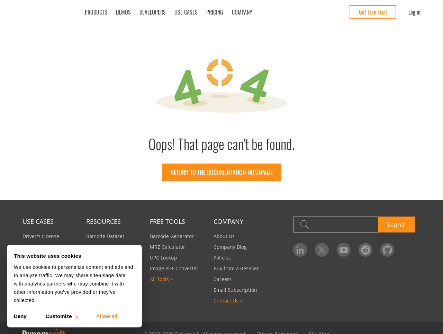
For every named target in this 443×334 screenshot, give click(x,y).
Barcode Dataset (105, 236)
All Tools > (161, 279)
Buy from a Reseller (236, 268)
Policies (222, 257)
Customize (61, 316)
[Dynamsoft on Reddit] (365, 250)
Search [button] (397, 224)
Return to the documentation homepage (222, 172)
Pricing (214, 12)
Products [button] (96, 12)
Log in (414, 12)
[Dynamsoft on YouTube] (344, 250)
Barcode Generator (172, 236)
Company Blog (230, 247)
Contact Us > (228, 300)
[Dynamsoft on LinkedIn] (300, 250)
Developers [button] (152, 12)
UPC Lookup (163, 257)
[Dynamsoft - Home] (47, 12)
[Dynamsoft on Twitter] (322, 250)
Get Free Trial (373, 12)
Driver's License (40, 236)
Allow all (106, 316)
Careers (223, 279)
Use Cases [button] (186, 12)
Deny (20, 316)
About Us (224, 236)
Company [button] (242, 12)
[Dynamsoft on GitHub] (387, 250)
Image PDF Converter (174, 268)
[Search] (335, 224)
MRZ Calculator (167, 247)
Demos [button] (123, 12)
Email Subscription (235, 290)
